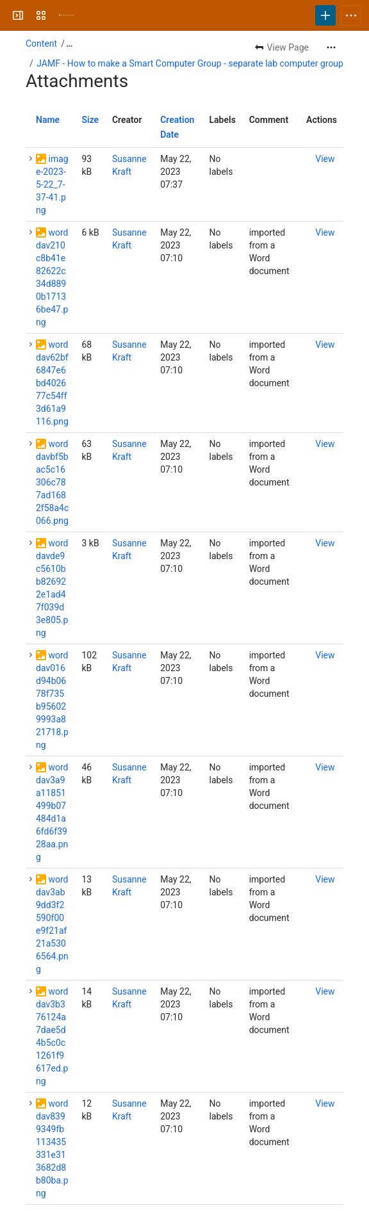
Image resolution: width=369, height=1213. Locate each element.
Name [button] (48, 120)
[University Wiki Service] (66, 15)
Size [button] (90, 120)
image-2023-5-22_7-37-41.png (52, 184)
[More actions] (331, 47)
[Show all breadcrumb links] (69, 43)
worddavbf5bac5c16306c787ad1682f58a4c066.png (52, 482)
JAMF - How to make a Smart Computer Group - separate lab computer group (190, 63)
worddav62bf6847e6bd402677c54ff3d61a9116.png (52, 383)
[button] (31, 159)
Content (41, 43)
